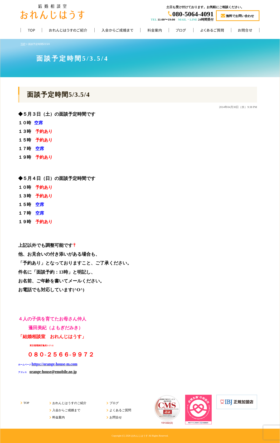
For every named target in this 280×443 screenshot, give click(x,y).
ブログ (181, 31)
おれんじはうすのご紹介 (68, 31)
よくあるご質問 (212, 31)
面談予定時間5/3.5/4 (58, 94)
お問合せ (245, 31)
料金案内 (154, 31)
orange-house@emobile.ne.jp (53, 372)
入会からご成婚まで (117, 31)
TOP (31, 31)
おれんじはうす (139, 435)
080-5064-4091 (193, 14)
